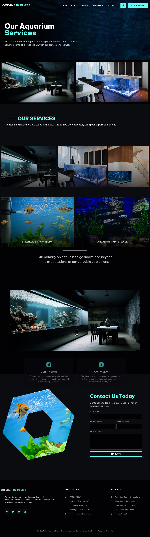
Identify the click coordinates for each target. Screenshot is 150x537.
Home (65, 5)
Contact (111, 5)
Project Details (96, 432)
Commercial (98, 5)
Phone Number (96, 422)
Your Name (94, 411)
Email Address (122, 422)
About (73, 5)
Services (85, 5)
